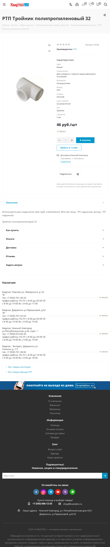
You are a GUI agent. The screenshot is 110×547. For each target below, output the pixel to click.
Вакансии (55, 405)
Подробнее (66, 161)
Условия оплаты (55, 429)
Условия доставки (55, 433)
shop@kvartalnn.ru (72, 503)
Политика (55, 413)
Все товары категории (19, 367)
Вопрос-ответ (55, 449)
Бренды (55, 453)
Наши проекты (55, 457)
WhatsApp (72, 492)
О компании (55, 401)
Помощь (55, 425)
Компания (55, 396)
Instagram (43, 492)
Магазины (55, 409)
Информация (55, 420)
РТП (75, 49)
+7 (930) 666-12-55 (42, 503)
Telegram (51, 492)
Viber (65, 492)
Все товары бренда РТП (20, 372)
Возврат (55, 437)
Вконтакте (36, 492)
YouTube (58, 492)
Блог (55, 444)
